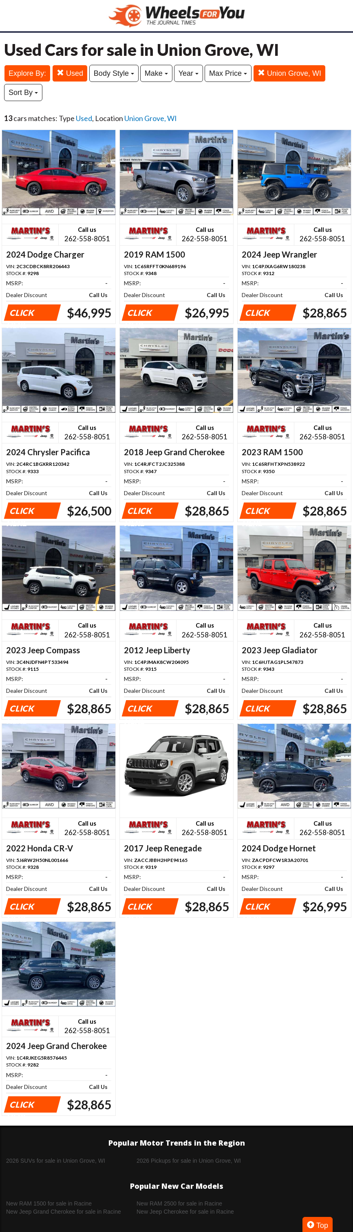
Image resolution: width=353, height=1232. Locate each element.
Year (189, 73)
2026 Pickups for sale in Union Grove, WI (189, 1160)
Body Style (114, 73)
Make (156, 73)
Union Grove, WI (289, 73)
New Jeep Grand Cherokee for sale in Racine (63, 1211)
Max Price (228, 73)
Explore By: (27, 73)
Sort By (23, 92)
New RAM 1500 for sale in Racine (49, 1203)
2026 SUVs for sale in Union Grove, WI (55, 1160)
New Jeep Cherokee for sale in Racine (185, 1211)
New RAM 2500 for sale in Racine (179, 1203)
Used (70, 73)
